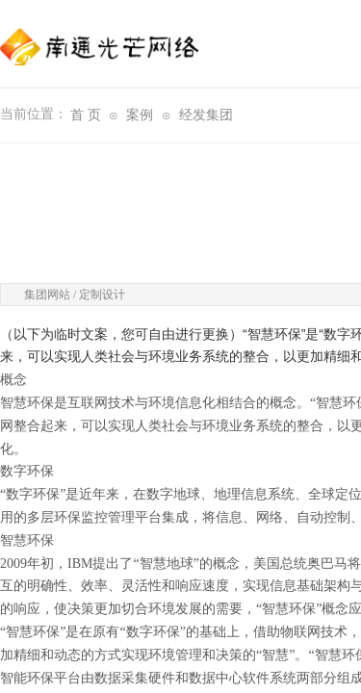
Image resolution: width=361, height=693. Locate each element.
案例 (139, 115)
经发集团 (206, 115)
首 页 (85, 115)
